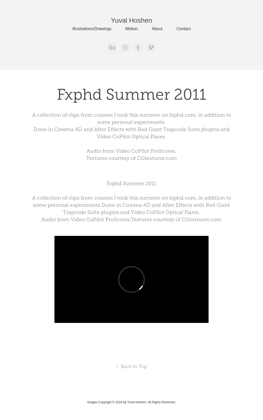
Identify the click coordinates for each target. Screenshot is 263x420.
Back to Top (131, 366)
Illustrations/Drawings (91, 29)
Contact (183, 29)
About (157, 29)
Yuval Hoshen (131, 20)
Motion (131, 29)
